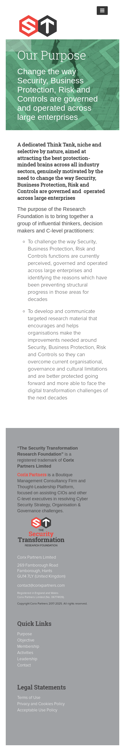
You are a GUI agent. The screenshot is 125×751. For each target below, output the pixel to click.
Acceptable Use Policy (37, 710)
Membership (28, 646)
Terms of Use (28, 697)
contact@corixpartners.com (41, 585)
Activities (25, 652)
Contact (24, 665)
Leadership (27, 658)
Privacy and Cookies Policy (41, 703)
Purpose (24, 633)
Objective (25, 640)
